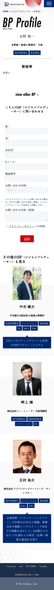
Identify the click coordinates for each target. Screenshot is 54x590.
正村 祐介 (27, 480)
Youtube (43, 566)
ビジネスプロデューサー (21, 11)
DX (19, 328)
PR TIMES (31, 566)
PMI (34, 328)
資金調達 (35, 52)
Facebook (11, 566)
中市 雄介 (27, 306)
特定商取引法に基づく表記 (27, 574)
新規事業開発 (12, 323)
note (21, 566)
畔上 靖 (27, 402)
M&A (26, 328)
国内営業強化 (21, 52)
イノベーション (29, 323)
